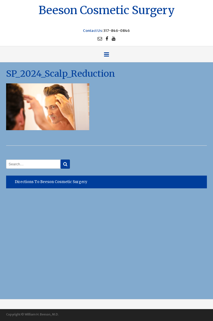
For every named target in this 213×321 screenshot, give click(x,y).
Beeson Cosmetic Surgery (107, 9)
